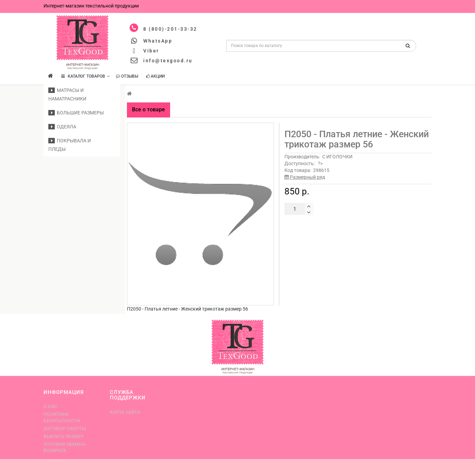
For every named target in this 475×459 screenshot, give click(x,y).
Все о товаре (148, 109)
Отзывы (127, 76)
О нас (50, 406)
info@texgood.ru (168, 60)
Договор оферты (65, 428)
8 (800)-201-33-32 (170, 29)
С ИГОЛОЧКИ (337, 156)
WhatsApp (157, 41)
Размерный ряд (307, 177)
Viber (151, 50)
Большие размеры (76, 112)
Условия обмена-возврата (65, 447)
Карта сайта (125, 412)
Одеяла (62, 126)
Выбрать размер (63, 436)
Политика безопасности (62, 417)
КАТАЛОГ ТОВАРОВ (85, 76)
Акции (155, 76)
